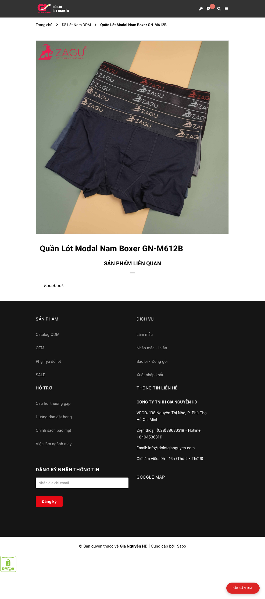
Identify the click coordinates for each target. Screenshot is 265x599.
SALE (40, 374)
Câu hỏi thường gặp (53, 403)
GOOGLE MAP (151, 477)
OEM (40, 348)
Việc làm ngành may (54, 443)
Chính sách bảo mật (53, 430)
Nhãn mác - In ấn (152, 348)
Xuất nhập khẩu (150, 374)
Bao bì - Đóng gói (152, 361)
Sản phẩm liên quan (132, 263)
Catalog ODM (47, 334)
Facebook (54, 285)
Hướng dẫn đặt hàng (54, 417)
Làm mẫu (145, 334)
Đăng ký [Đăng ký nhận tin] (49, 501)
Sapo (181, 546)
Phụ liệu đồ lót (48, 361)
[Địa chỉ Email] (82, 483)
